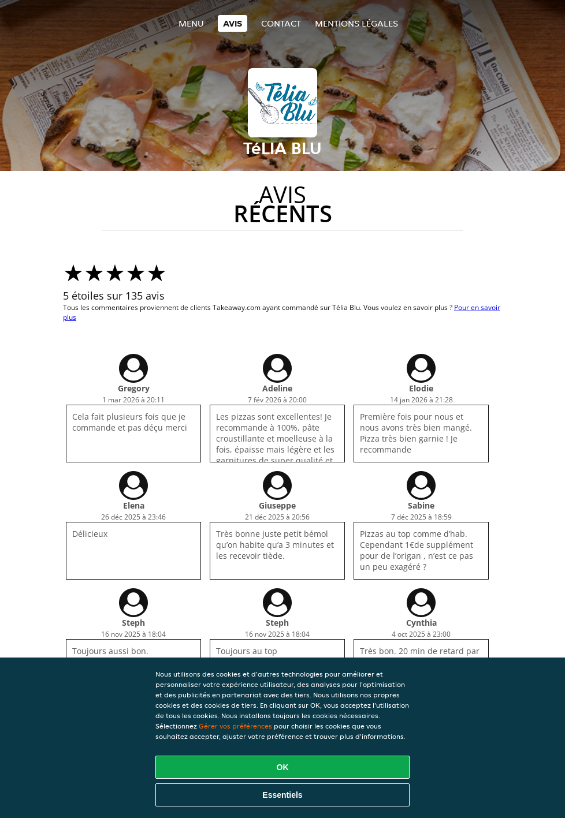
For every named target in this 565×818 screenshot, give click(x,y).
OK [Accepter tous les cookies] (283, 767)
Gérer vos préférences (235, 726)
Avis (232, 23)
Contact (281, 23)
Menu (191, 23)
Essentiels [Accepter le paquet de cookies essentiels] (282, 795)
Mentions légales (356, 23)
